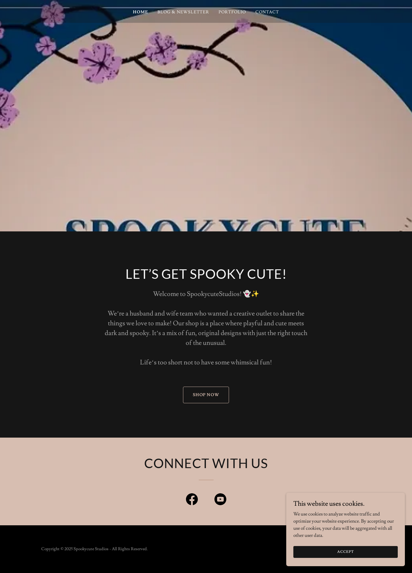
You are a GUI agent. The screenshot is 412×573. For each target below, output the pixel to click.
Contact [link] (267, 12)
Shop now (206, 395)
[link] (192, 500)
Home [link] (140, 12)
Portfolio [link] (232, 12)
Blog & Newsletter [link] (183, 12)
